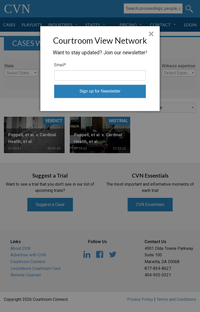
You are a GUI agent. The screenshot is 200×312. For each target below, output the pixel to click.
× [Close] (151, 34)
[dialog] (100, 68)
